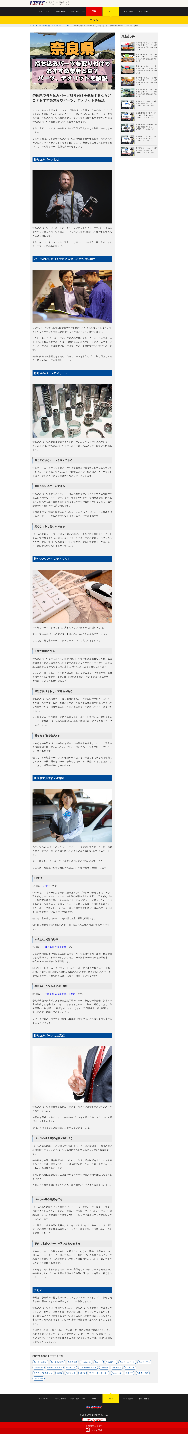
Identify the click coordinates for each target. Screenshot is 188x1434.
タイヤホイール (128, 1362)
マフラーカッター (88, 1368)
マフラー (39, 1378)
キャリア (71, 1368)
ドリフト (131, 1368)
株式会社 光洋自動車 (55, 947)
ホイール (117, 1373)
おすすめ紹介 (41, 1362)
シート (99, 1362)
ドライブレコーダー (99, 1373)
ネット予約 (94, 1428)
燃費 (60, 1373)
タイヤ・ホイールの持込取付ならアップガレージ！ (47, 25)
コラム (68, 25)
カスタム (87, 1362)
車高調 (105, 1368)
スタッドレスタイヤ (44, 1373)
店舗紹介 (39, 1368)
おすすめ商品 (58, 1362)
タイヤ (130, 1373)
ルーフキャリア (55, 1368)
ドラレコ (71, 1373)
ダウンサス (143, 1373)
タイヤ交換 (145, 1362)
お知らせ (112, 1362)
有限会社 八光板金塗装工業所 (60, 994)
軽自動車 (73, 1362)
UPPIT (46, 886)
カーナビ (117, 1368)
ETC (83, 1373)
